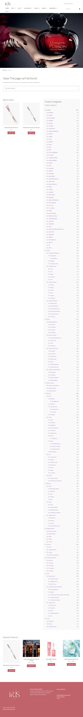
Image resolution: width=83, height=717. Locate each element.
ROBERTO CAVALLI (52, 216)
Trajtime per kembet (55, 600)
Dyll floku (52, 491)
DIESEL (50, 144)
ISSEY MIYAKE (51, 176)
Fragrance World (52, 549)
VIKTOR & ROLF (52, 240)
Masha (49, 536)
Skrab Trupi (53, 584)
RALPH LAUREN (52, 213)
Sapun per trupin (54, 579)
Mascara (52, 459)
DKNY (49, 149)
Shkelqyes (52, 414)
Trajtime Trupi (51, 602)
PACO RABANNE (52, 202)
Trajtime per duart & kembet (55, 586)
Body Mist (52, 608)
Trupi (7, 11)
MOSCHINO (51, 197)
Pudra (51, 441)
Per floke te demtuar (55, 311)
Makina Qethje (51, 533)
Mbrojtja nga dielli (52, 322)
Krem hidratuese (54, 589)
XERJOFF (50, 242)
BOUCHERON (51, 118)
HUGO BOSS (51, 173)
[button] (40, 66)
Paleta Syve (53, 465)
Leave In (52, 290)
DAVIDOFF (50, 141)
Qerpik (51, 470)
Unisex (50, 226)
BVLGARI (50, 123)
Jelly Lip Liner (55, 409)
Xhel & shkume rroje (55, 526)
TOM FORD (51, 221)
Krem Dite (52, 351)
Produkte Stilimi (52, 266)
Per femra (50, 205)
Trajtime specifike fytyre (54, 369)
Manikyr (52, 592)
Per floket (50, 563)
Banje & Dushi (51, 576)
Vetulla (50, 475)
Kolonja (52, 520)
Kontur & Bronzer (54, 428)
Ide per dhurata (27, 8)
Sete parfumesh (52, 391)
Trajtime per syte (54, 367)
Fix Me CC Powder (56, 446)
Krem (51, 269)
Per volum (52, 316)
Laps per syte (53, 457)
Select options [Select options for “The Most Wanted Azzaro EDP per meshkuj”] (31, 665)
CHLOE (50, 139)
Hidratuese (52, 375)
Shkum (51, 274)
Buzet (49, 396)
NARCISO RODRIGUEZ (53, 200)
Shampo (52, 295)
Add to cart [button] (11, 132)
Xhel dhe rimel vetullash (56, 480)
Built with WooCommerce (9, 709)
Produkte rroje (51, 515)
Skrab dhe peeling (54, 364)
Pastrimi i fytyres (52, 335)
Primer (52, 435)
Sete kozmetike (52, 388)
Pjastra (50, 539)
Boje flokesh (53, 255)
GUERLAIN (50, 168)
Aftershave (52, 518)
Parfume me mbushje (53, 555)
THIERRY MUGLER (52, 218)
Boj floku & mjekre (54, 488)
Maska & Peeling (54, 510)
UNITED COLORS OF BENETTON (56, 229)
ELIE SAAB (50, 155)
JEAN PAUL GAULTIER (53, 179)
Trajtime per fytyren (53, 348)
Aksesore (50, 560)
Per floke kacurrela (54, 308)
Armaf (49, 547)
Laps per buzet (53, 406)
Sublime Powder (56, 449)
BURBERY (50, 120)
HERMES (50, 171)
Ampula (52, 285)
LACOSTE (50, 189)
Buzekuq (52, 398)
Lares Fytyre (53, 340)
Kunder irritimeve (54, 377)
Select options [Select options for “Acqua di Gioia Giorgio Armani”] (71, 664)
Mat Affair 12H (55, 401)
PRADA (50, 210)
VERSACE (50, 237)
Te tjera (52, 523)
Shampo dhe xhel (52, 626)
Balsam (52, 287)
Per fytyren (51, 565)
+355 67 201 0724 (60, 696)
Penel (51, 467)
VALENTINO (51, 232)
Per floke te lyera (54, 314)
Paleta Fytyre (53, 433)
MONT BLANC (51, 194)
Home (5, 70)
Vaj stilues (52, 277)
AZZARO (50, 115)
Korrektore (53, 430)
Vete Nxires (53, 332)
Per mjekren (51, 568)
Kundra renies (53, 303)
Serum (51, 292)
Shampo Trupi (53, 581)
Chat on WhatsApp (61, 689)
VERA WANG (51, 234)
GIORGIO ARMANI (52, 160)
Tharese (50, 541)
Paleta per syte (53, 462)
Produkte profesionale (53, 253)
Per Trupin (52, 330)
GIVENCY (50, 163)
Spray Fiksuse (53, 451)
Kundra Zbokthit (54, 306)
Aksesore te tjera (52, 531)
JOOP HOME (51, 181)
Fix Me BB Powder (56, 443)
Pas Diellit (52, 324)
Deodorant (51, 621)
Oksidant (52, 261)
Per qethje (50, 571)
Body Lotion (53, 605)
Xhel (51, 279)
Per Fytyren (53, 327)
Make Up (36, 8)
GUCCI (49, 165)
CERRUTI (50, 134)
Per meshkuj (51, 208)
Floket (12, 8)
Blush (51, 420)
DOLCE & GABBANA (52, 152)
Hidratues (52, 404)
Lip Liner (54, 412)
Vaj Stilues (52, 298)
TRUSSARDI (51, 224)
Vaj (51, 616)
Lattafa (50, 552)
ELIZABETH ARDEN (52, 157)
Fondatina (52, 422)
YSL (49, 245)
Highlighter (53, 425)
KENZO (50, 187)
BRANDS (7, 8)
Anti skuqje (52, 372)
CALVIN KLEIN (51, 128)
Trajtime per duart (54, 597)
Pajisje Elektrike (52, 8)
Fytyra (19, 8)
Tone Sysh (52, 473)
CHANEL (50, 136)
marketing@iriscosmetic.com (64, 695)
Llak (51, 271)
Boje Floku (54, 258)
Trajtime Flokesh (52, 282)
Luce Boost (54, 438)
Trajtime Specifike (52, 300)
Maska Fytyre (53, 356)
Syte (49, 454)
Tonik (51, 343)
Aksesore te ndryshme (53, 385)
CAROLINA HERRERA (53, 131)
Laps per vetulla (54, 478)
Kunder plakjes (53, 380)
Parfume (49, 544)
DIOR (49, 147)
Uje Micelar (52, 345)
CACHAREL (51, 126)
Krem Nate (52, 353)
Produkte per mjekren (55, 512)
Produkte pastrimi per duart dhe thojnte (59, 594)
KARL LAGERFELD (52, 184)
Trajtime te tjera (54, 263)
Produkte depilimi (54, 613)
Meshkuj (43, 8)
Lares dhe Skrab (54, 507)
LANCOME (50, 192)
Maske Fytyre (53, 359)
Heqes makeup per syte (55, 338)
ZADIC (49, 247)
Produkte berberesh (51, 557)
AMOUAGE (50, 112)
